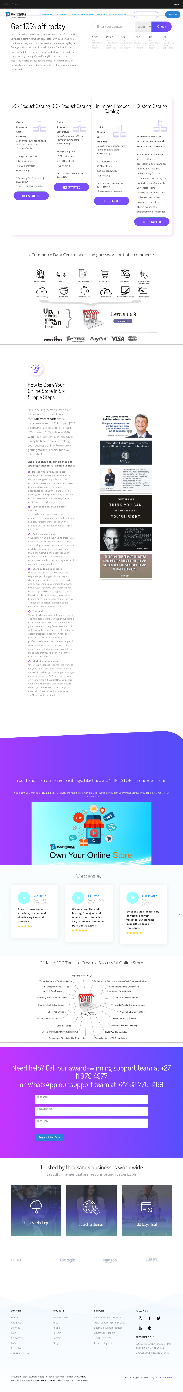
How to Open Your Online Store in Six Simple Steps (46, 390)
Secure (38, 1380)
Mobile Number (44, 1109)
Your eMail (42, 1121)
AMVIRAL (81, 1376)
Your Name (42, 1097)
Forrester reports (45, 419)
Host (45, 1380)
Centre (51, 1380)
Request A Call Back (49, 1137)
